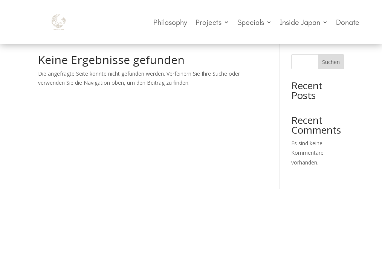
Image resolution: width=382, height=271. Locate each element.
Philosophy (170, 23)
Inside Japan (300, 23)
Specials (250, 23)
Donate (347, 23)
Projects (209, 23)
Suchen (331, 61)
